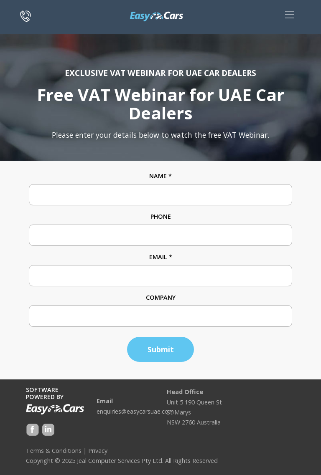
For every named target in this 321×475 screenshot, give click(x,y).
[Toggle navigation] (289, 15)
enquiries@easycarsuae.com (135, 411)
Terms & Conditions (54, 451)
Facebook (32, 430)
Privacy (97, 451)
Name (160, 176)
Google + (47, 430)
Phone (160, 216)
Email (160, 257)
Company (161, 297)
